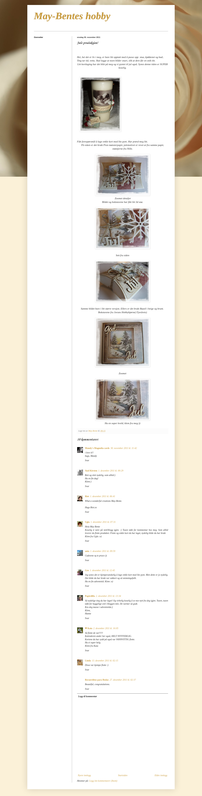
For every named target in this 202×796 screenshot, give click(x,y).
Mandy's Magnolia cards (97, 448)
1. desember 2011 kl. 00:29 (110, 470)
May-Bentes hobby (72, 15)
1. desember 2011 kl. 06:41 (102, 496)
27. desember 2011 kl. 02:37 (123, 680)
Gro (87, 570)
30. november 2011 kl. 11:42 (124, 448)
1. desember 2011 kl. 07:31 (103, 522)
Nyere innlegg (84, 775)
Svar (87, 460)
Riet (87, 496)
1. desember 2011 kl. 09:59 (102, 551)
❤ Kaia (88, 628)
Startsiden (122, 775)
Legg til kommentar (87, 696)
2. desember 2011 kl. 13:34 (108, 596)
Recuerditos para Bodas (97, 680)
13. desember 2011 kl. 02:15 (105, 660)
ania (87, 551)
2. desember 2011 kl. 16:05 (105, 628)
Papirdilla (90, 596)
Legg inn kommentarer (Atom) (103, 781)
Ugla (87, 522)
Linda (88, 660)
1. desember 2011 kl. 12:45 (102, 570)
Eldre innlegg (161, 775)
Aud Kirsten (91, 470)
